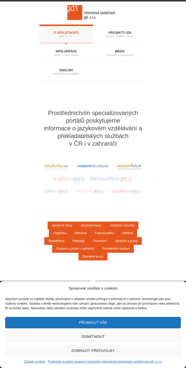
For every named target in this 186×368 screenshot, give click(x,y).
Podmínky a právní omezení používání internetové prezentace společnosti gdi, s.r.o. (105, 361)
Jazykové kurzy (90, 225)
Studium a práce (126, 241)
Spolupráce (66, 51)
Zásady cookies (34, 361)
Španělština (56, 241)
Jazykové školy (62, 225)
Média (120, 51)
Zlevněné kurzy (93, 256)
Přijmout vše (93, 322)
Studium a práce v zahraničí (75, 248)
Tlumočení (100, 241)
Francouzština (104, 233)
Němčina (80, 233)
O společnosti (66, 32)
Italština (127, 233)
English (66, 70)
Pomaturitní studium (116, 248)
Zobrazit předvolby (93, 350)
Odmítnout (93, 336)
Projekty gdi (119, 32)
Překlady (79, 241)
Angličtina (59, 233)
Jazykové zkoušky (122, 225)
